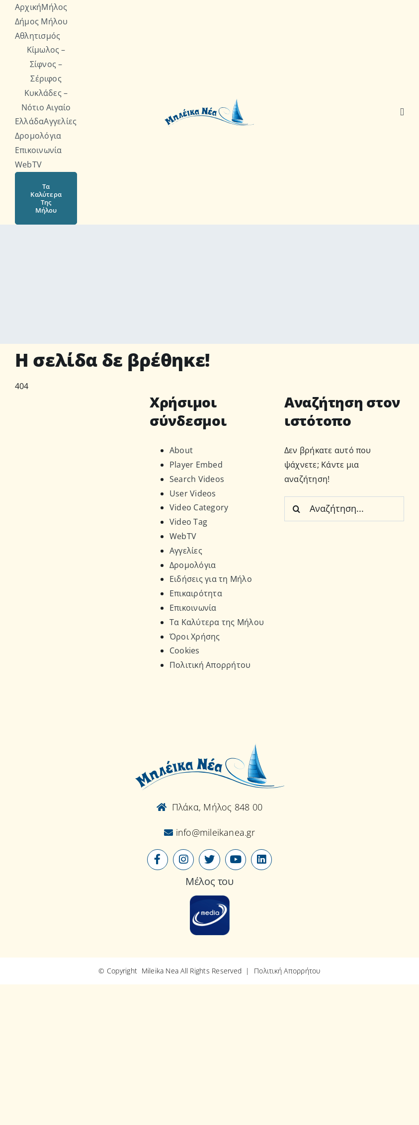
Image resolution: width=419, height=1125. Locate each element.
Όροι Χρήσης (194, 636)
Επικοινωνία (193, 607)
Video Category (198, 507)
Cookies (184, 650)
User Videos (192, 493)
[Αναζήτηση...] (344, 508)
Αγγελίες (185, 550)
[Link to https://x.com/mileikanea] (209, 859)
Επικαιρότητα (195, 593)
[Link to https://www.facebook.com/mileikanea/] (157, 859)
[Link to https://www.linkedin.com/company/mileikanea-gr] (261, 859)
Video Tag (188, 521)
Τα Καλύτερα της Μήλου (216, 622)
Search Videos (196, 479)
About (181, 450)
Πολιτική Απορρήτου (210, 664)
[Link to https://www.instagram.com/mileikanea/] (183, 859)
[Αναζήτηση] (402, 112)
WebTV (182, 536)
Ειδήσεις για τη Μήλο (210, 578)
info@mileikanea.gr (214, 832)
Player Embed (196, 464)
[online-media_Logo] (210, 899)
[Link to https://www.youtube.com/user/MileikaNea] (235, 859)
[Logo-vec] (209, 101)
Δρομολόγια (192, 565)
